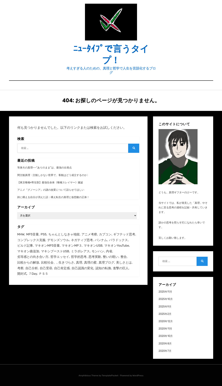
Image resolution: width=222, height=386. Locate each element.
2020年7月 (165, 351)
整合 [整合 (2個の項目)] (123, 257)
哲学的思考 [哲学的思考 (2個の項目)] (79, 257)
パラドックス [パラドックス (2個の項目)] (118, 240)
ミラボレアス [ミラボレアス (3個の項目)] (80, 251)
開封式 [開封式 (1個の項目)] (22, 273)
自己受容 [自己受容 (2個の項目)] (46, 268)
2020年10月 (166, 336)
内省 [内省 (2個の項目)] (109, 251)
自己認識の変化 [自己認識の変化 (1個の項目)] (82, 268)
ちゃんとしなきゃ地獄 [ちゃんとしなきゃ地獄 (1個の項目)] (64, 234)
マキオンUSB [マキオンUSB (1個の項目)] (93, 245)
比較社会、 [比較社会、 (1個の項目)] (49, 262)
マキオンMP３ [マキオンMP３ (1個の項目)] (72, 245)
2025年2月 (165, 314)
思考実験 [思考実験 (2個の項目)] (94, 257)
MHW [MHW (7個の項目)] (20, 234)
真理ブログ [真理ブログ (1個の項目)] (106, 262)
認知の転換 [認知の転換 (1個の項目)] (103, 268)
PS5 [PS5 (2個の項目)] (43, 234)
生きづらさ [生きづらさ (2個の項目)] (66, 262)
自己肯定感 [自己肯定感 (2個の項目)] (62, 268)
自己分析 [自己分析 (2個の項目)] (31, 268)
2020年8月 (165, 343)
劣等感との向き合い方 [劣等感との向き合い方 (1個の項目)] (33, 257)
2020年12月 (166, 321)
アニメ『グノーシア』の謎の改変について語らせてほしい (50, 189)
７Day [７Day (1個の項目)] (33, 273)
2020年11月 (165, 328)
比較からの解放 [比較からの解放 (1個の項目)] (28, 262)
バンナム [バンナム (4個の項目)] (101, 240)
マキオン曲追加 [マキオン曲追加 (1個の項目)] (28, 251)
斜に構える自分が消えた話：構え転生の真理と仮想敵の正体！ (53, 197)
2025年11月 (165, 291)
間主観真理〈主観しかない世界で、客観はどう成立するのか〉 (53, 175)
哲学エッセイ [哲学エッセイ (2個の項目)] (59, 257)
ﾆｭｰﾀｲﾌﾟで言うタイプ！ (111, 54)
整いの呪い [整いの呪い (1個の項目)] (110, 257)
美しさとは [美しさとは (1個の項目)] (124, 262)
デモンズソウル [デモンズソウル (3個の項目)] (58, 240)
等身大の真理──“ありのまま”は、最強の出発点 (44, 167)
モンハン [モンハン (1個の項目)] (98, 251)
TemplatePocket (110, 375)
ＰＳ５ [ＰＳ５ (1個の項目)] (43, 273)
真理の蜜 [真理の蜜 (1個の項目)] (90, 262)
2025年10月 (166, 299)
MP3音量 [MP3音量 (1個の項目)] (32, 234)
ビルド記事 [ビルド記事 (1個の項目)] (25, 245)
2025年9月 (165, 306)
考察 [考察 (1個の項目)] (20, 268)
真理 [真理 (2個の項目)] (79, 262)
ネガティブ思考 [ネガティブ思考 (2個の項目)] (82, 240)
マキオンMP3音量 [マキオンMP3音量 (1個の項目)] (47, 245)
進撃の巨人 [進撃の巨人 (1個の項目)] (121, 268)
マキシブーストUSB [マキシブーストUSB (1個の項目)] (55, 251)
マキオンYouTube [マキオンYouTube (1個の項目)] (116, 245)
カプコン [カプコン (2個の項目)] (105, 234)
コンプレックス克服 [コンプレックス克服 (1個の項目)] (31, 240)
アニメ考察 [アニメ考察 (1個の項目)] (89, 234)
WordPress (138, 375)
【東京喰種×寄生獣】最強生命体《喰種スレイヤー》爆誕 (50, 182)
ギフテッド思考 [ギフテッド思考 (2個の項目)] (124, 234)
